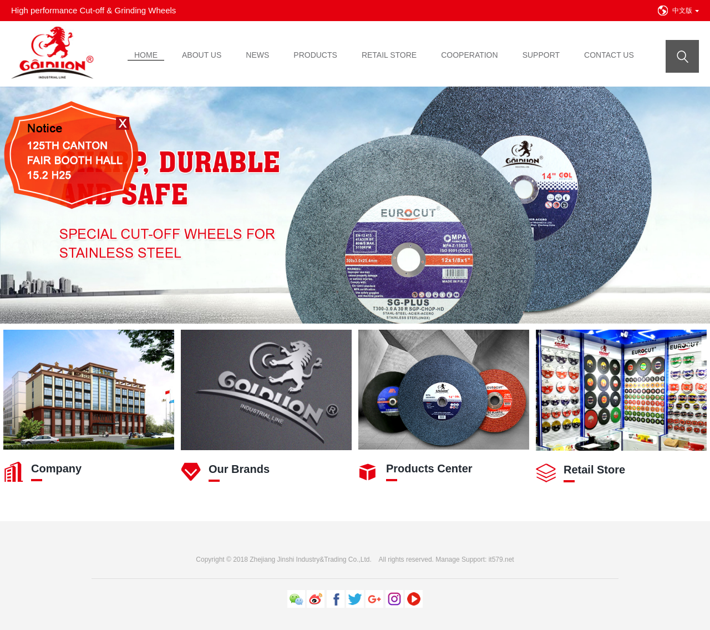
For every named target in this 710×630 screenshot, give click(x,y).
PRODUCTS (315, 55)
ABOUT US (201, 55)
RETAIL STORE (389, 55)
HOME (146, 55)
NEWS (257, 55)
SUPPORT (541, 55)
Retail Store (594, 469)
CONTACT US (609, 55)
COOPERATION (469, 55)
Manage (447, 559)
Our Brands (239, 469)
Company (56, 468)
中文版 (685, 10)
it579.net (501, 559)
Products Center (429, 468)
